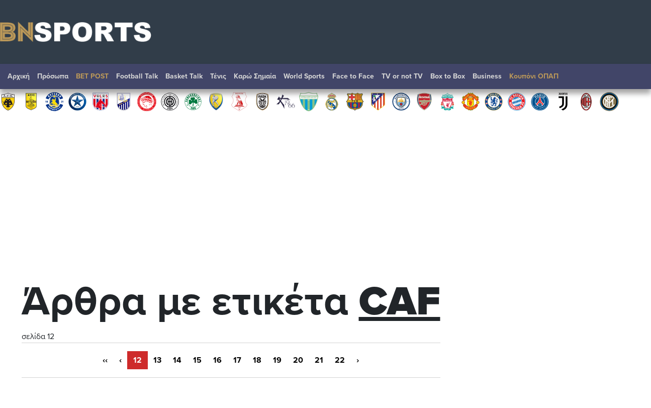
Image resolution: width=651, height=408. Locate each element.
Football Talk (137, 76)
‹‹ (105, 360)
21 (319, 360)
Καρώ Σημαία (255, 76)
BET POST (92, 76)
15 (197, 360)
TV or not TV (402, 76)
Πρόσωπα (52, 76)
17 (237, 360)
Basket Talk (184, 76)
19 (277, 360)
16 (217, 360)
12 (137, 360)
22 (340, 360)
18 (257, 360)
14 (177, 360)
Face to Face (353, 76)
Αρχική (19, 76)
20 (298, 360)
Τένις (218, 76)
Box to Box (447, 76)
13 (157, 360)
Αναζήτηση (633, 78)
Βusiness (487, 76)
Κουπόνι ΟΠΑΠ (534, 76)
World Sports (304, 76)
